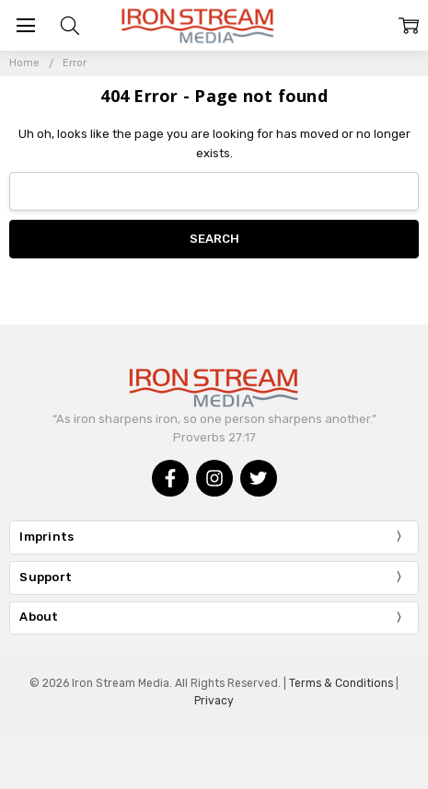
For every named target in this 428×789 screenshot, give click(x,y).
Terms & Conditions (341, 683)
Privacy (214, 700)
